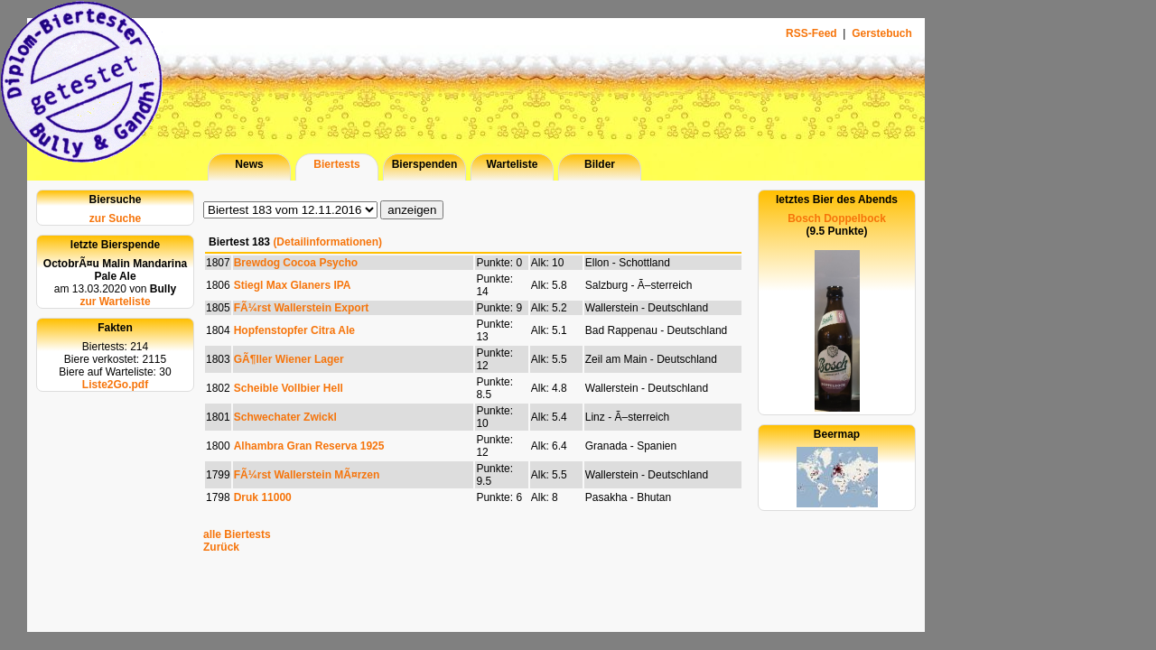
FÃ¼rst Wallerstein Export (301, 308)
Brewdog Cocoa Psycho (296, 262)
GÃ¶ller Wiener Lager (289, 359)
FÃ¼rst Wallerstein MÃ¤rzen (307, 475)
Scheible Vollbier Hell (288, 388)
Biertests (336, 164)
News (249, 164)
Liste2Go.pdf (115, 384)
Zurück (221, 547)
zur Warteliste (114, 301)
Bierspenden (425, 164)
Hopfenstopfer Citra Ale (294, 330)
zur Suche (115, 218)
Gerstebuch (882, 33)
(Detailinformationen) (327, 242)
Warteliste (512, 164)
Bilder (599, 164)
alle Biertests (237, 534)
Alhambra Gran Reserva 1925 (309, 446)
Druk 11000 (263, 497)
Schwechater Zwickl (285, 417)
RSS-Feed (813, 33)
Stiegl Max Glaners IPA (292, 285)
